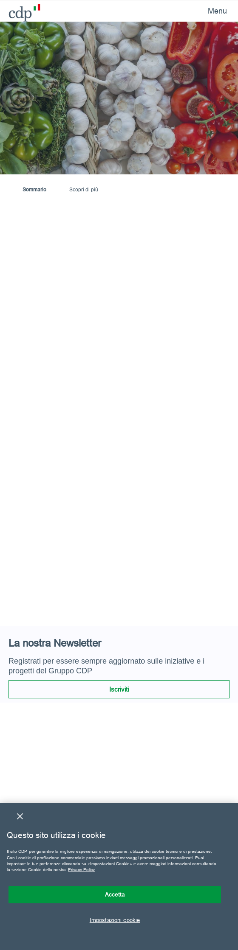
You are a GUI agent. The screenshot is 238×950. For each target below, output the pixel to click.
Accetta (115, 894)
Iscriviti (119, 689)
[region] (119, 876)
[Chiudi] (20, 816)
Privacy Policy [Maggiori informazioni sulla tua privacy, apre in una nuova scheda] (81, 869)
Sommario (34, 189)
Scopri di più (83, 189)
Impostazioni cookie (115, 919)
